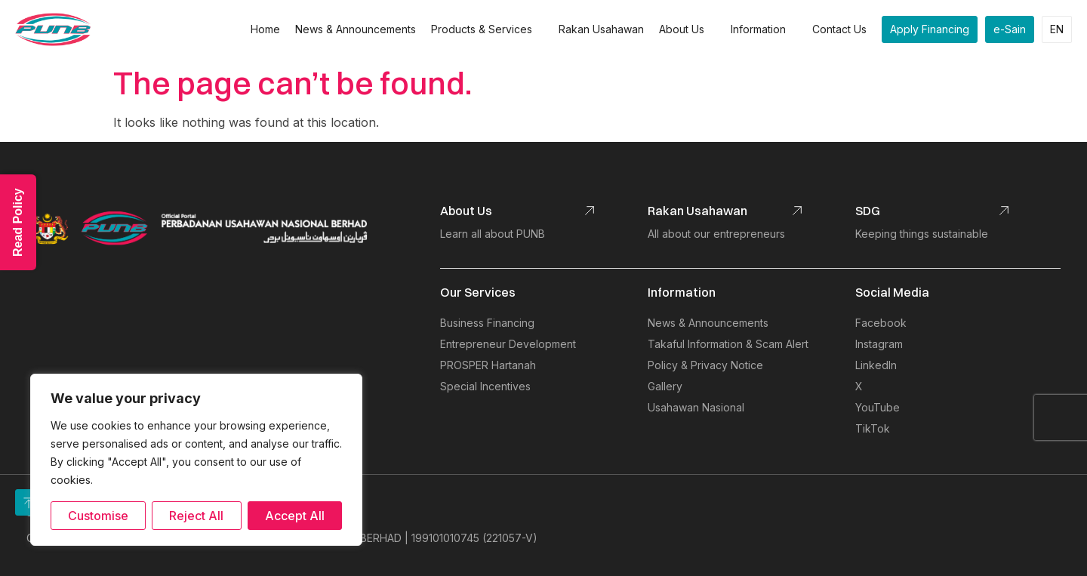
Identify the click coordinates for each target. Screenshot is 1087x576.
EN (1057, 29)
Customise (98, 515)
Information (764, 29)
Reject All (196, 515)
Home (265, 29)
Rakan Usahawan (601, 29)
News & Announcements (355, 29)
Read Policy (17, 222)
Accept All (295, 515)
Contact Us (839, 29)
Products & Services (487, 29)
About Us (687, 29)
